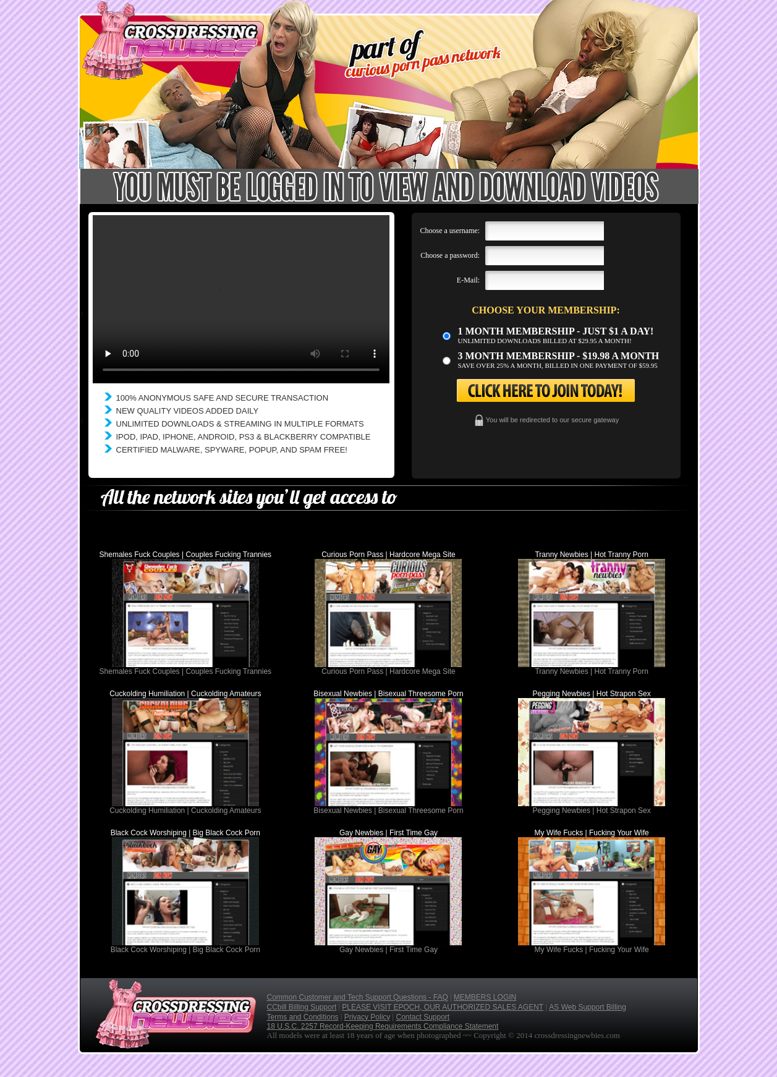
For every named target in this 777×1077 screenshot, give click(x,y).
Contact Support (422, 1017)
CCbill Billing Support (302, 1007)
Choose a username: (450, 230)
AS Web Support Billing (587, 1007)
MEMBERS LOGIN (485, 997)
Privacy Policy (367, 1017)
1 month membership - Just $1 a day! (556, 331)
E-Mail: (468, 280)
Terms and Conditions (303, 1017)
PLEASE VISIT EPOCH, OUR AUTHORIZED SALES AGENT (442, 1007)
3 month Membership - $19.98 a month (559, 356)
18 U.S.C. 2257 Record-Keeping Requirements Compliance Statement (383, 1026)
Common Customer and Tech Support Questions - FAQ (357, 997)
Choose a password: (450, 255)
